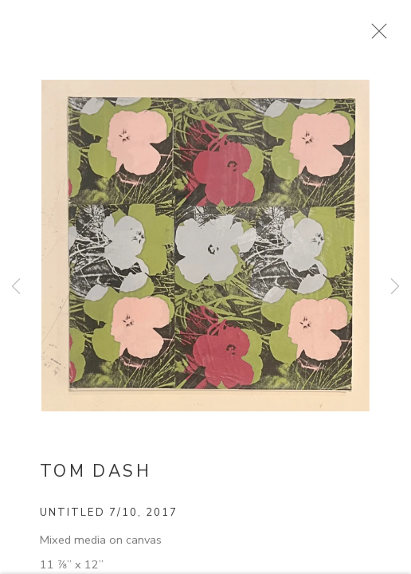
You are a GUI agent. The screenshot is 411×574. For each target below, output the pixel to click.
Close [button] (398, 36)
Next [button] (395, 287)
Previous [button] (16, 287)
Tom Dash (95, 480)
